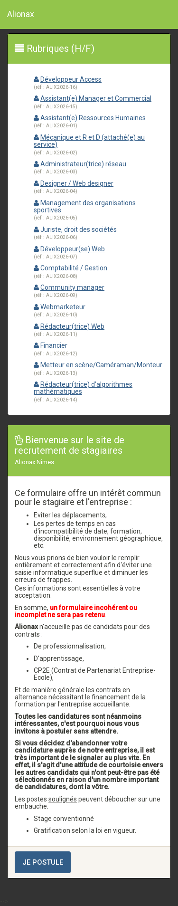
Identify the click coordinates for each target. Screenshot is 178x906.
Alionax (20, 14)
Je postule (42, 862)
